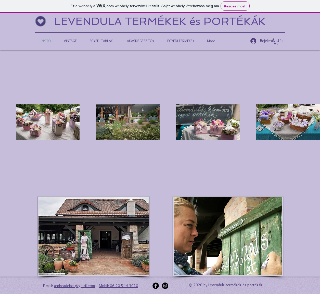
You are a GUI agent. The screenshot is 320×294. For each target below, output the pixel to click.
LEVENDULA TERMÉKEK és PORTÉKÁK (160, 21)
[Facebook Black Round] (155, 286)
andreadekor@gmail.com (74, 285)
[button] (276, 41)
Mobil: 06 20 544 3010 (118, 285)
